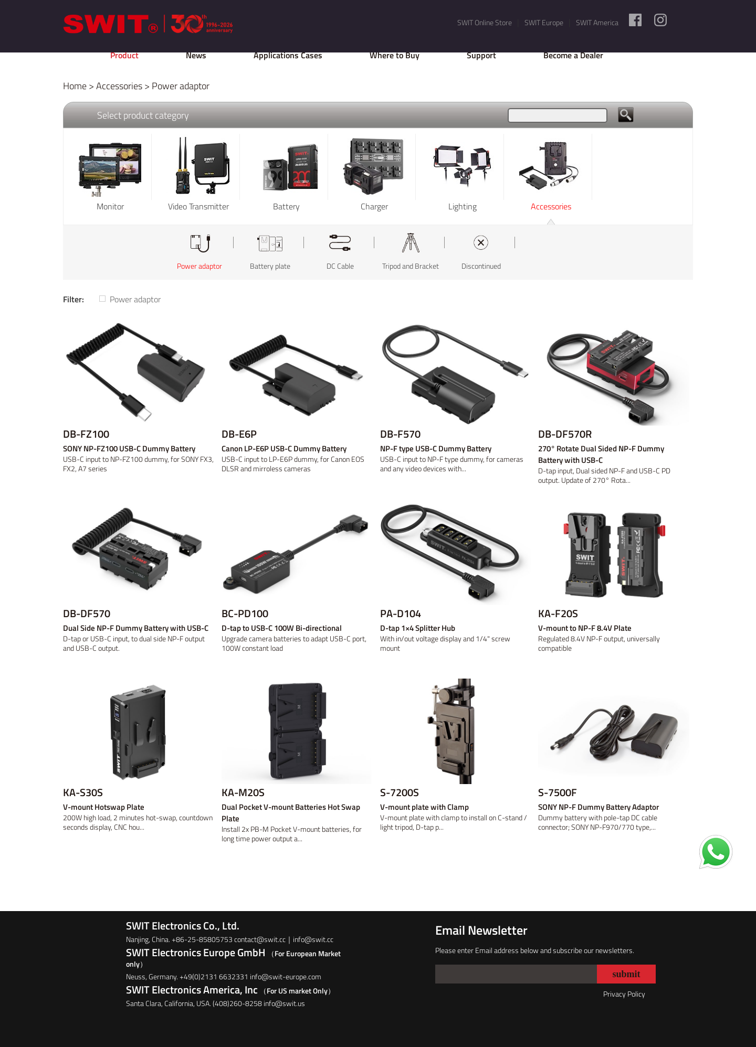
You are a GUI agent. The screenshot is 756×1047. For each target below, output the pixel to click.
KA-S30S (83, 792)
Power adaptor (180, 86)
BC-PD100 (245, 613)
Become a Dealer (573, 55)
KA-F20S (558, 613)
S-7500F (557, 792)
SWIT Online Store (484, 22)
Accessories (119, 86)
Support (481, 55)
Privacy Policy (624, 993)
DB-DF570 (86, 613)
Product (124, 55)
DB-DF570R (565, 434)
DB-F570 (400, 434)
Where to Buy (394, 55)
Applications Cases (288, 55)
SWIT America (597, 22)
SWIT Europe (543, 22)
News (196, 55)
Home (75, 86)
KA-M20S (243, 792)
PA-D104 (400, 613)
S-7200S (399, 792)
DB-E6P (239, 434)
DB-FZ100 (86, 434)
